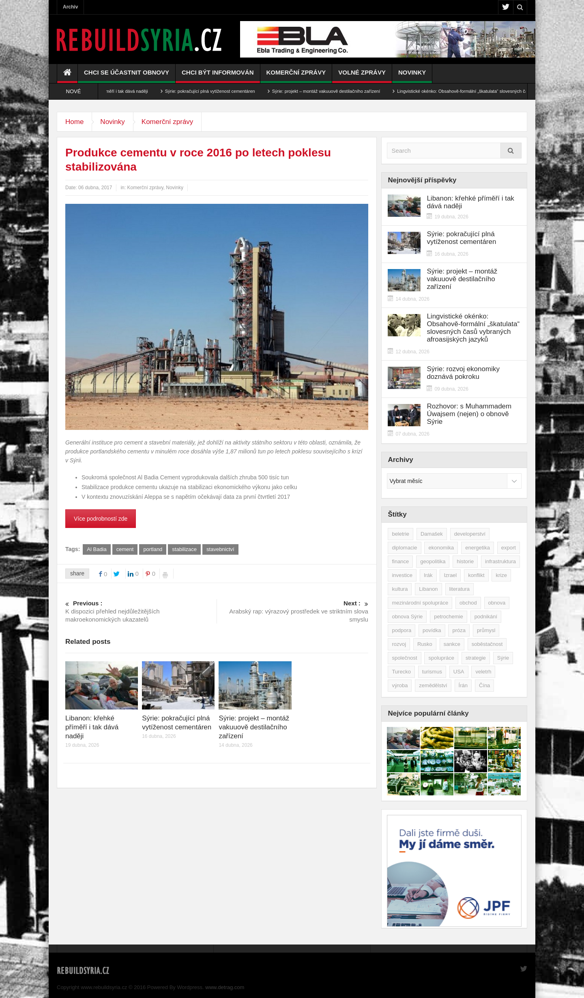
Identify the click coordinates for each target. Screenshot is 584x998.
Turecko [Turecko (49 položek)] (401, 672)
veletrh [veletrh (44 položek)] (483, 672)
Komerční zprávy (296, 76)
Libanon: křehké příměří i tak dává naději (119, 91)
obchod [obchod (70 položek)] (468, 603)
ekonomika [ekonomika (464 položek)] (441, 548)
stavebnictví (220, 549)
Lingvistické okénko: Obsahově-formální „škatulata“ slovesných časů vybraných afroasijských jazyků (473, 327)
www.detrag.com (224, 987)
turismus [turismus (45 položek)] (432, 672)
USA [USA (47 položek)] (458, 672)
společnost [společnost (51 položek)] (404, 658)
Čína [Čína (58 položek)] (484, 685)
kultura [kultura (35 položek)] (400, 589)
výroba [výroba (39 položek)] (400, 685)
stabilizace (184, 549)
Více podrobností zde (100, 518)
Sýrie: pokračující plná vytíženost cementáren (222, 91)
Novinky (412, 76)
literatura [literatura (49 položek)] (459, 589)
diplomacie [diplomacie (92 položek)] (404, 548)
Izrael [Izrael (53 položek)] (450, 575)
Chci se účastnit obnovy (126, 76)
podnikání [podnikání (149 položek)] (485, 616)
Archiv (70, 7)
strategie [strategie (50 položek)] (476, 658)
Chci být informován (218, 76)
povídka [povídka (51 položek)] (432, 630)
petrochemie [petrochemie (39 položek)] (448, 616)
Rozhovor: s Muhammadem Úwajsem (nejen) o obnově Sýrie (469, 413)
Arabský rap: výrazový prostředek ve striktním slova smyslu (292, 611)
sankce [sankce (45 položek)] (452, 644)
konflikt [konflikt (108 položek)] (476, 575)
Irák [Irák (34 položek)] (428, 575)
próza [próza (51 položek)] (459, 630)
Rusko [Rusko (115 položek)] (424, 644)
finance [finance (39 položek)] (400, 561)
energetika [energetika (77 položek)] (477, 548)
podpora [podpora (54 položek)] (401, 630)
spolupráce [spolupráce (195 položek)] (441, 658)
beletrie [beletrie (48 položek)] (400, 534)
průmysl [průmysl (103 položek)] (486, 630)
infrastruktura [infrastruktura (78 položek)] (500, 561)
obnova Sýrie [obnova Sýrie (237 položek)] (407, 616)
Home (74, 122)
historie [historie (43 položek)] (465, 561)
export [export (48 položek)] (508, 548)
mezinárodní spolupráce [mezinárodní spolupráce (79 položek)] (420, 603)
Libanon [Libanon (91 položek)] (428, 589)
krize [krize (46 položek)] (501, 575)
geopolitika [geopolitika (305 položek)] (432, 561)
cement (125, 549)
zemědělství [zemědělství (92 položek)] (433, 685)
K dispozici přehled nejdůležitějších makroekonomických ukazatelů (141, 611)
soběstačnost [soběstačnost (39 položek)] (487, 644)
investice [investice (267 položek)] (402, 575)
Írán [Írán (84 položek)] (463, 685)
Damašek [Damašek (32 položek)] (432, 534)
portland (152, 549)
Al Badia (96, 549)
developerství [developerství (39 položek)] (469, 534)
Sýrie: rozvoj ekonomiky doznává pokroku (463, 372)
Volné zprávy (362, 76)
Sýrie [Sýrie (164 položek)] (503, 658)
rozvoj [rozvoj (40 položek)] (399, 644)
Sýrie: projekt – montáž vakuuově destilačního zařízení (338, 91)
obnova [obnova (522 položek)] (497, 603)
